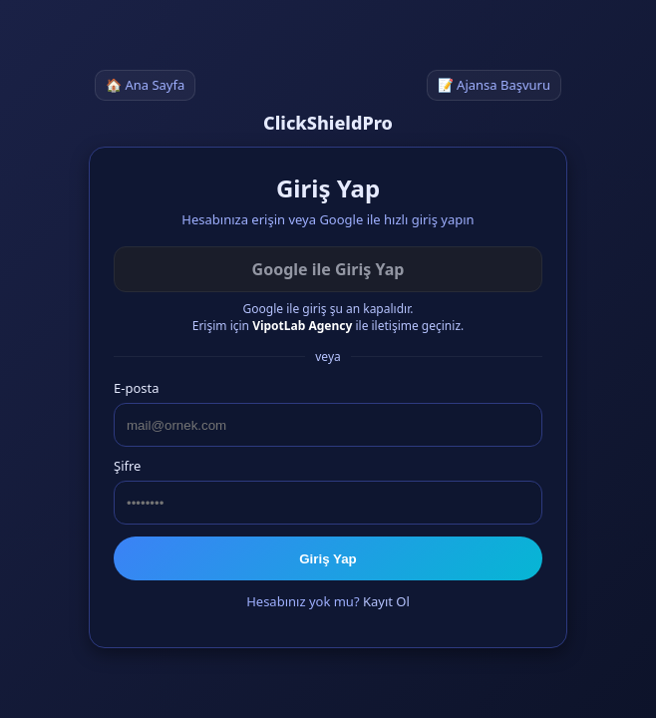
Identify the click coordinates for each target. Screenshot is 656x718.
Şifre (127, 466)
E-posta (137, 388)
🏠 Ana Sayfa (145, 85)
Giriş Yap (328, 558)
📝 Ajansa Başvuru (494, 85)
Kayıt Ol (386, 601)
